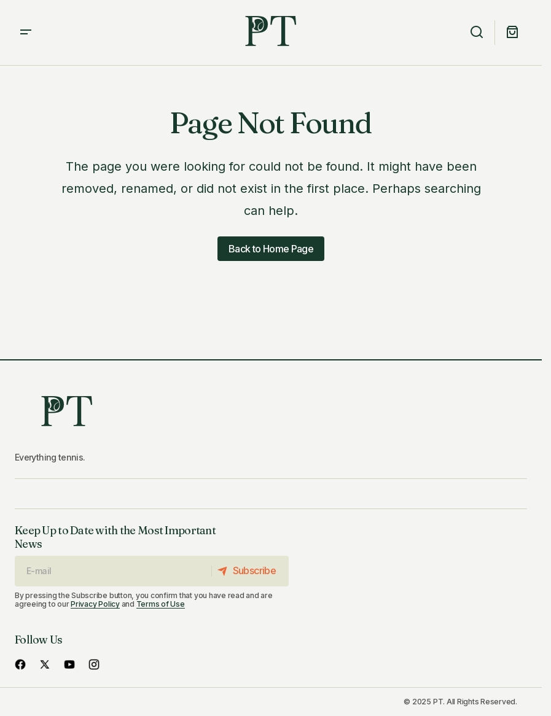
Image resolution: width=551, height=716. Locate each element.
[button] (26, 32)
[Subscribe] (249, 571)
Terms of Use (160, 604)
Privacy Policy (95, 604)
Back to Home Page (271, 249)
